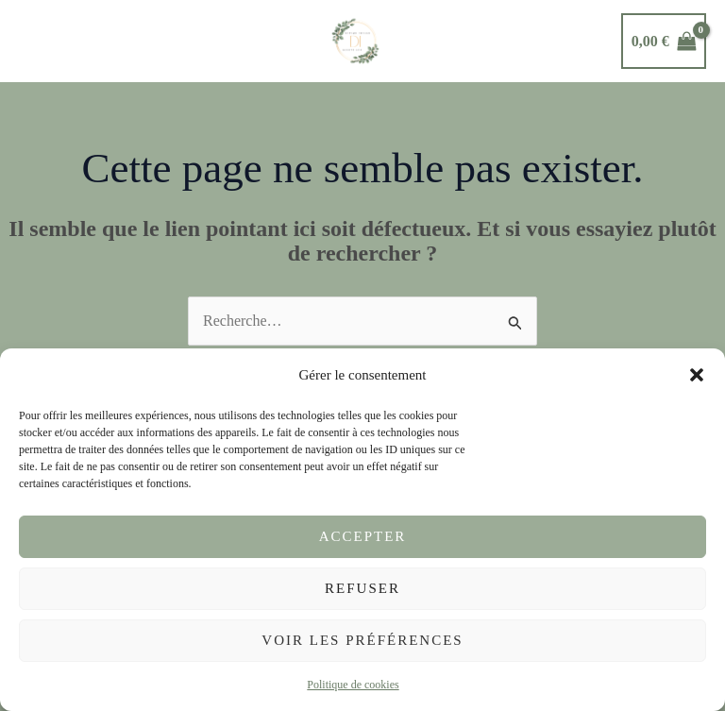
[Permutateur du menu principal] (39, 40)
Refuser (362, 588)
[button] (696, 374)
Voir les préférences (362, 640)
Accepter (363, 536)
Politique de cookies (352, 684)
